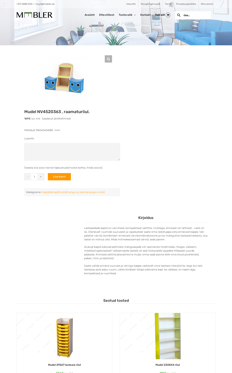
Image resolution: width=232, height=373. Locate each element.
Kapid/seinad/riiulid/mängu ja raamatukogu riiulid (73, 192)
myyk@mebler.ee (45, 4)
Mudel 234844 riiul (168, 364)
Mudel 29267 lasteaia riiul (64, 364)
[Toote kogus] (34, 176)
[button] (108, 59)
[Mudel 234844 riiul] (168, 336)
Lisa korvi (59, 176)
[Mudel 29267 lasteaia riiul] (64, 336)
